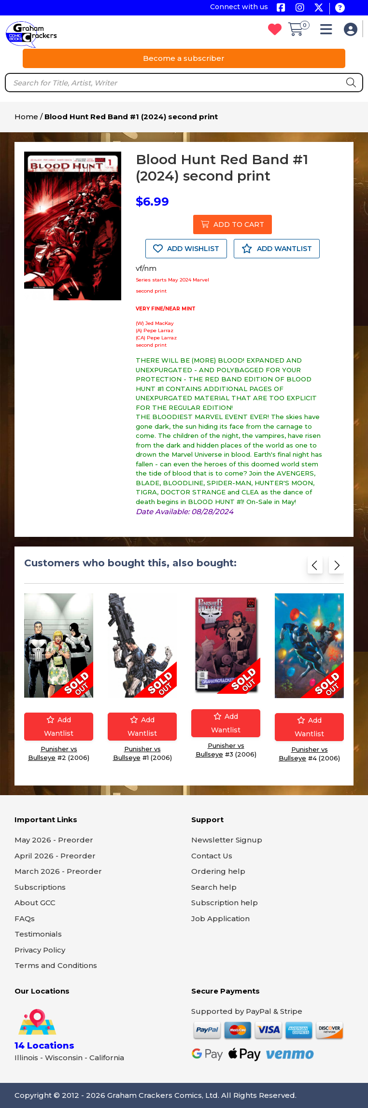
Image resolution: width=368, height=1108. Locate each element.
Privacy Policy (39, 949)
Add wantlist (58, 726)
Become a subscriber (184, 58)
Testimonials (38, 934)
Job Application (220, 918)
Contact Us (211, 855)
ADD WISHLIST (186, 248)
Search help (214, 887)
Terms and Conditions (55, 965)
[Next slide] (336, 568)
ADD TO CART (232, 224)
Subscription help (224, 902)
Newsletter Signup (226, 839)
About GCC (35, 902)
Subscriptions (40, 887)
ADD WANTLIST (276, 248)
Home (26, 116)
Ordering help (218, 871)
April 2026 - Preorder (55, 855)
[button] (328, 31)
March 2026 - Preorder (58, 871)
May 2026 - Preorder (53, 839)
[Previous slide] (315, 568)
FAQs (24, 918)
